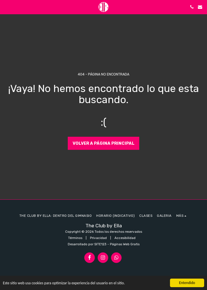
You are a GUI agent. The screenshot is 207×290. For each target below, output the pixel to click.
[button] (6, 6)
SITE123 (100, 244)
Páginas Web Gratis (125, 244)
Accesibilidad (125, 238)
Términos (75, 238)
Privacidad (98, 238)
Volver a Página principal (103, 143)
